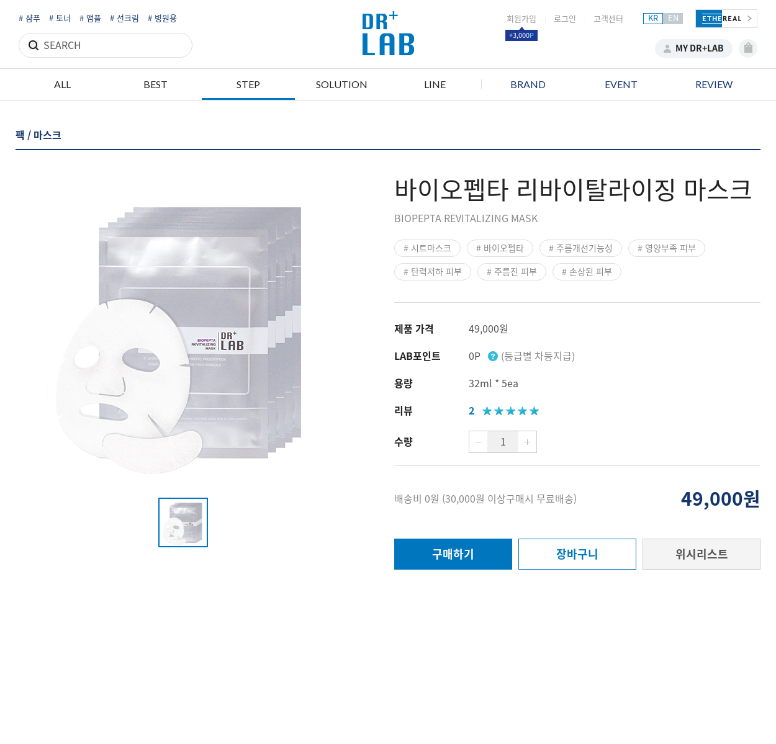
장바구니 (577, 554)
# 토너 (60, 18)
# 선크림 (124, 18)
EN (673, 18)
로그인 (565, 19)
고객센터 (608, 19)
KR (653, 18)
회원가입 (521, 19)
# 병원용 (162, 18)
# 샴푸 (29, 18)
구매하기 (453, 554)
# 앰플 (90, 18)
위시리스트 (701, 554)
